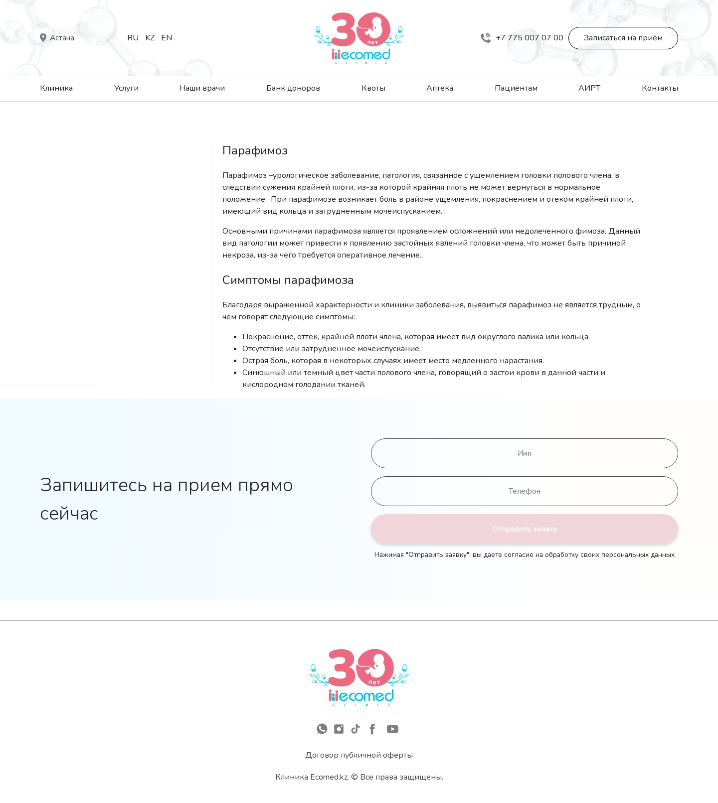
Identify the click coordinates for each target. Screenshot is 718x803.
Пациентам (516, 88)
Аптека (439, 88)
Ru (133, 37)
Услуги (126, 88)
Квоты (373, 88)
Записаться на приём (623, 37)
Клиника (56, 88)
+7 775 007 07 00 (522, 37)
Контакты (660, 88)
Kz (150, 37)
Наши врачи (202, 88)
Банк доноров (293, 88)
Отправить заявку (524, 529)
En (166, 37)
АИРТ (589, 88)
